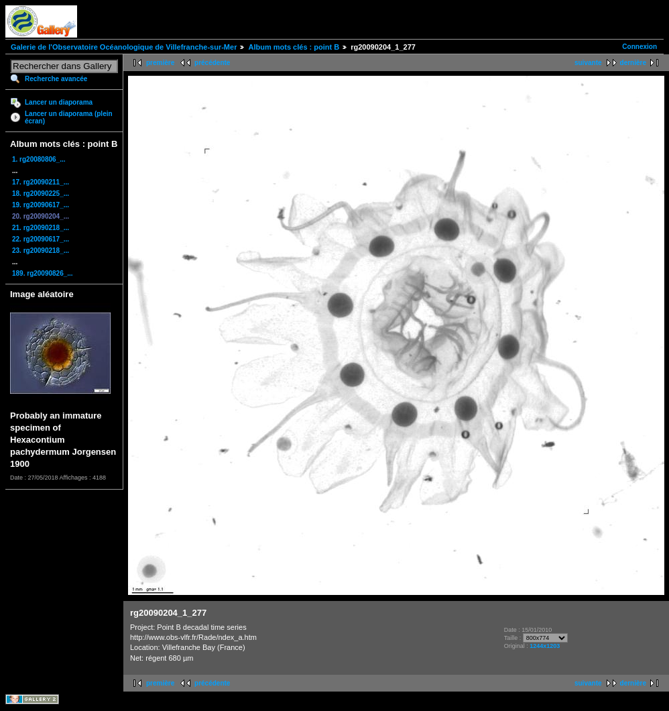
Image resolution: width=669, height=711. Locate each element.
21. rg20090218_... (40, 227)
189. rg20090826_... (42, 273)
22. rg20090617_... (40, 239)
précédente (212, 62)
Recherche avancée (56, 79)
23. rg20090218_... (40, 250)
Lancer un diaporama (59, 102)
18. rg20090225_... (40, 193)
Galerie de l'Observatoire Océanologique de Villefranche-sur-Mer (124, 47)
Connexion (639, 46)
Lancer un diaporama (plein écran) (69, 117)
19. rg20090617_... (40, 205)
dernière (633, 62)
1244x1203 (545, 646)
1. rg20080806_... (39, 159)
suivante (588, 62)
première (160, 62)
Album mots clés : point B (293, 47)
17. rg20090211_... (40, 182)
